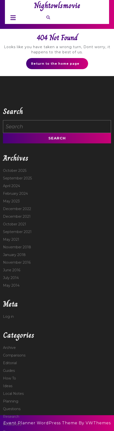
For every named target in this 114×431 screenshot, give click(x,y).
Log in (8, 354)
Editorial (10, 401)
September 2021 (17, 269)
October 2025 (14, 208)
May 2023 (11, 239)
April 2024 (11, 224)
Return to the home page (59, 65)
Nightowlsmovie (57, 5)
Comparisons (14, 393)
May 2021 (11, 277)
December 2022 (17, 247)
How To (9, 416)
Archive (9, 385)
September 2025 (17, 216)
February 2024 (15, 231)
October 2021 (14, 262)
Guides (9, 408)
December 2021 (17, 254)
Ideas (7, 424)
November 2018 (17, 285)
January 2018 (14, 292)
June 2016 (11, 308)
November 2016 (17, 300)
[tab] (12, 17)
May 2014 (11, 323)
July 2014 (11, 315)
